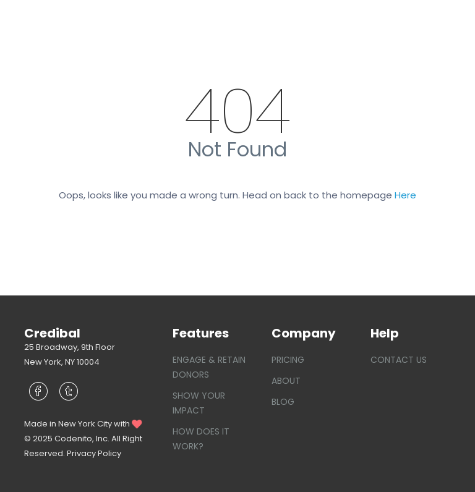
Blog (283, 402)
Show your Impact (199, 403)
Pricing (288, 360)
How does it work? (201, 438)
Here (405, 195)
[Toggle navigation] (433, 22)
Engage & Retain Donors (209, 367)
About (286, 381)
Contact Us (398, 360)
